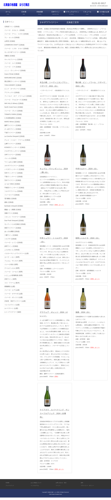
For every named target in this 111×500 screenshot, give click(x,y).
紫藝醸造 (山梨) (9, 289)
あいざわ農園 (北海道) (12, 234)
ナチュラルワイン (71, 14)
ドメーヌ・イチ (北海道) (12, 69)
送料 (82, 485)
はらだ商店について (37, 485)
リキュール (87, 13)
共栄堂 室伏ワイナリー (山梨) (15, 303)
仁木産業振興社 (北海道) (12, 120)
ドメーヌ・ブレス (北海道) (13, 113)
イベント (58, 488)
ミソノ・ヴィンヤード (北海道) (15, 73)
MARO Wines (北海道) (12, 124)
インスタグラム (36, 488)
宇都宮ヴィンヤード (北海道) (14, 190)
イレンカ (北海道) (10, 161)
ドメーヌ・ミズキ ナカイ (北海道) (16, 51)
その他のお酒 (103, 13)
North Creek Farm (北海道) (13, 109)
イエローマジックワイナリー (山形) (16, 256)
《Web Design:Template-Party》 (55, 496)
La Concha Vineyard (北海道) (14, 139)
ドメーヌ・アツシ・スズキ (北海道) (16, 36)
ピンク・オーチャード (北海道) (15, 91)
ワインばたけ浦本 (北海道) (13, 164)
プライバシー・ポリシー (88, 488)
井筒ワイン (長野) (10, 281)
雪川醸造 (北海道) (10, 201)
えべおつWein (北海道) (12, 186)
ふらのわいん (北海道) (12, 252)
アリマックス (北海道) (12, 95)
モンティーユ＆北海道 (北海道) (15, 227)
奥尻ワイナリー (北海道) (12, 230)
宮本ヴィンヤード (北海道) (13, 175)
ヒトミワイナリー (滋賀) (12, 314)
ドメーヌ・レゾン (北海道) (13, 245)
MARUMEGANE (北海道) (13, 80)
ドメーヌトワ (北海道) (12, 197)
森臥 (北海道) (9, 205)
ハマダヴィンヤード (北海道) (14, 172)
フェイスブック (11, 488)
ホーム (8, 13)
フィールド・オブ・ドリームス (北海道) (18, 98)
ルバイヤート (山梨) (11, 311)
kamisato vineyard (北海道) (13, 208)
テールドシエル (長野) (12, 270)
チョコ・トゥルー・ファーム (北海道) (17, 142)
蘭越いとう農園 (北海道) (12, 212)
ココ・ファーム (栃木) (12, 285)
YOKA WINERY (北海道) (12, 87)
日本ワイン (55, 13)
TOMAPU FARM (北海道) (13, 117)
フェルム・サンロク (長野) (13, 263)
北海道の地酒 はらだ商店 (53, 494)
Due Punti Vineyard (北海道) (14, 223)
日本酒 (24, 13)
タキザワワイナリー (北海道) (14, 168)
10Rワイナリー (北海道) (12, 157)
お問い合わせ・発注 (62, 485)
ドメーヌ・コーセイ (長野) (13, 274)
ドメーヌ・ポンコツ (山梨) (13, 300)
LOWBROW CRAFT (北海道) (14, 47)
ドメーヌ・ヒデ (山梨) (12, 292)
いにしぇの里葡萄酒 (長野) (13, 278)
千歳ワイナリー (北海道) (12, 135)
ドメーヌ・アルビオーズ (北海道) (15, 102)
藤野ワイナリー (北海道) (12, 128)
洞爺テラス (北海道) (11, 216)
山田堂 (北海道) (9, 44)
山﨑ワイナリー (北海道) (12, 146)
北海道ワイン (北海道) (12, 29)
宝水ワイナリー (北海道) (12, 183)
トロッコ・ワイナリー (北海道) (15, 219)
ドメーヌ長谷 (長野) (11, 267)
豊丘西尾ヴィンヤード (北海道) (15, 84)
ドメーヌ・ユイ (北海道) (12, 66)
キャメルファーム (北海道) (13, 62)
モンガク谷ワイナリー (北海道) (15, 55)
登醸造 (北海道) (9, 58)
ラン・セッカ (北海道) (12, 40)
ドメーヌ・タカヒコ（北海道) (14, 33)
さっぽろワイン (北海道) (12, 131)
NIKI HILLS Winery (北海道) (14, 106)
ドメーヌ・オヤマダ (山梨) (13, 296)
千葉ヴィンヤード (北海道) (13, 179)
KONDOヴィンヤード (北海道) (14, 150)
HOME (8, 485)
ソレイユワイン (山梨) (12, 307)
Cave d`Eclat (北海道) (11, 77)
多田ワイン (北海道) (11, 249)
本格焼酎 (40, 13)
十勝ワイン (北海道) (11, 238)
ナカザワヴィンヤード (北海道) (15, 153)
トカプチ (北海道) (10, 241)
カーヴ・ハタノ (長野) (12, 260)
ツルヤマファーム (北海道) (13, 194)
